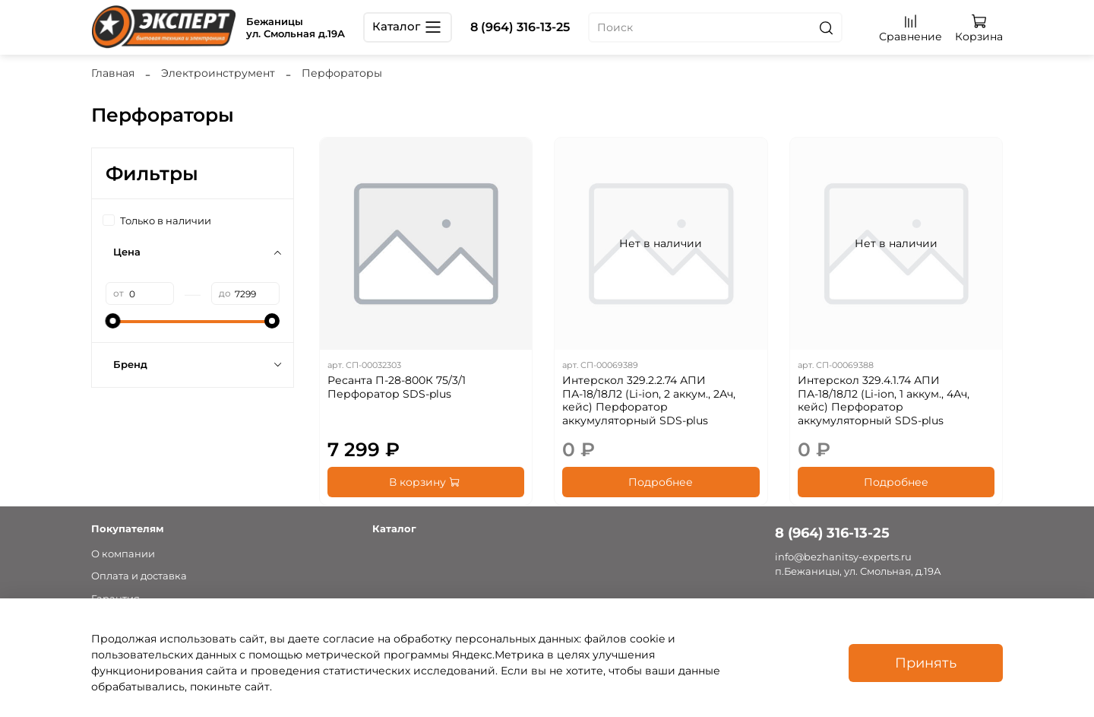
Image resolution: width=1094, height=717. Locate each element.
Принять (925, 663)
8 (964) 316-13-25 (520, 27)
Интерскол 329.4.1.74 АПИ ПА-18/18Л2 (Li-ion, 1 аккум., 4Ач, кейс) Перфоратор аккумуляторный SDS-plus (883, 400)
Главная (112, 73)
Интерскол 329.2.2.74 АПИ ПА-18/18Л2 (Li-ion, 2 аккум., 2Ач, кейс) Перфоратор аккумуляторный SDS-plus (648, 400)
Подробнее (660, 482)
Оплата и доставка (139, 576)
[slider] (113, 320)
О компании (123, 554)
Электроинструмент (218, 73)
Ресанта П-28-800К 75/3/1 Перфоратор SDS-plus (396, 387)
